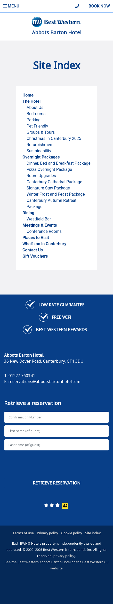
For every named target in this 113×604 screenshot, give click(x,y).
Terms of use (23, 533)
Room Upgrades (41, 175)
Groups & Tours (41, 132)
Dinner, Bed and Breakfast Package (59, 163)
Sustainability (39, 150)
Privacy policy (47, 533)
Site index (93, 533)
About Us (35, 107)
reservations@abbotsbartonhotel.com (44, 381)
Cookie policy (71, 533)
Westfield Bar (39, 219)
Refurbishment (40, 144)
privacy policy (63, 555)
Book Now (99, 6)
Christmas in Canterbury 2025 (54, 138)
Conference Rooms (44, 231)
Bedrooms (36, 113)
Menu (11, 6)
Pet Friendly (37, 126)
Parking (34, 119)
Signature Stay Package (48, 188)
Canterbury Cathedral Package (54, 181)
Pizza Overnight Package (49, 169)
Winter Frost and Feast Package (56, 194)
